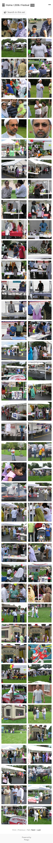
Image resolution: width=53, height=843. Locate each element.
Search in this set (16, 12)
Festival (25, 5)
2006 (17, 5)
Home (9, 5)
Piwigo (26, 839)
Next (33, 830)
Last (39, 830)
